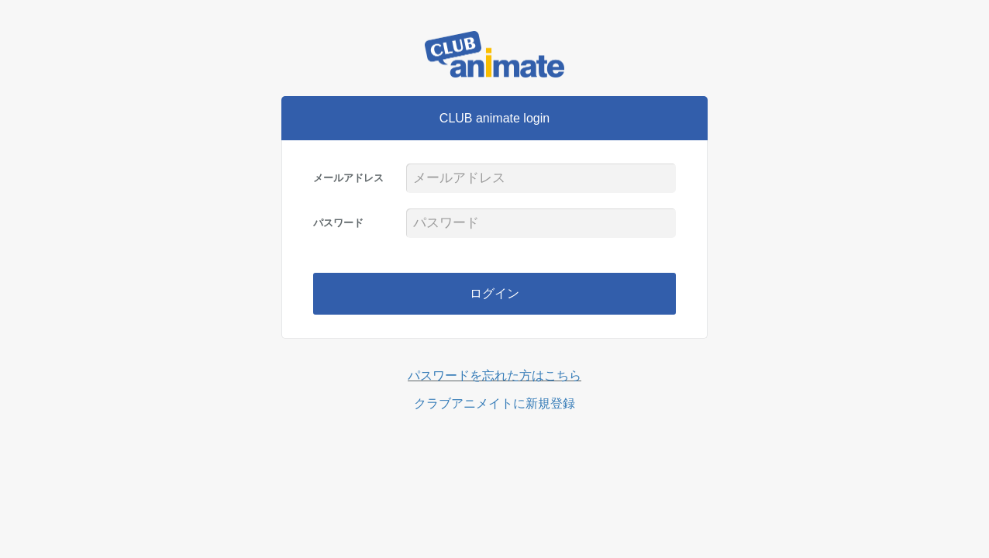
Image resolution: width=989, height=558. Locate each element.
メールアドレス (348, 178)
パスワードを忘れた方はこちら (494, 375)
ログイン (494, 293)
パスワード (338, 223)
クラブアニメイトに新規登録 (494, 403)
